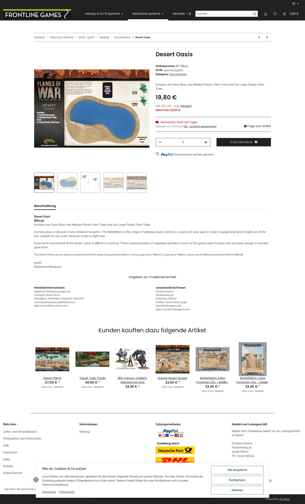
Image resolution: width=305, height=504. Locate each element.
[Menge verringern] (160, 142)
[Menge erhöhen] (206, 142)
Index (6, 459)
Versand (185, 106)
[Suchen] (223, 14)
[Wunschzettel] (275, 13)
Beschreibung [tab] (45, 206)
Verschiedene (178, 74)
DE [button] (293, 3)
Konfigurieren (237, 480)
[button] (265, 13)
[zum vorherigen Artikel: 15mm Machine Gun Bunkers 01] (259, 37)
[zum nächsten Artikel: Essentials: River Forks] (267, 37)
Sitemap (84, 431)
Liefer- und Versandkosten (20, 431)
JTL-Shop (284, 499)
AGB (6, 445)
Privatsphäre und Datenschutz (22, 438)
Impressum (10, 452)
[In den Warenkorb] (37, 49)
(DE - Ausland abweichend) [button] (200, 126)
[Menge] (183, 142)
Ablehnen (237, 490)
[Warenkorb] (291, 13)
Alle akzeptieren (237, 469)
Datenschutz (67, 491)
